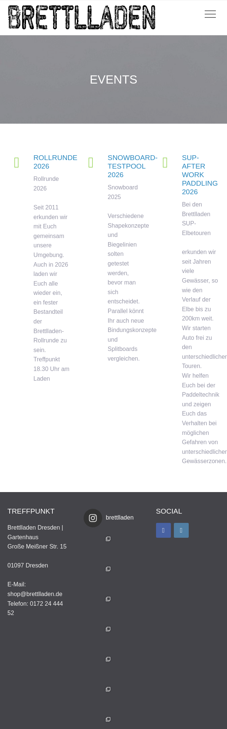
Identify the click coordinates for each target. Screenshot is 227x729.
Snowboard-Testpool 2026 (133, 166)
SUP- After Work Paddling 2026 (200, 175)
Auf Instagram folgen (114, 696)
